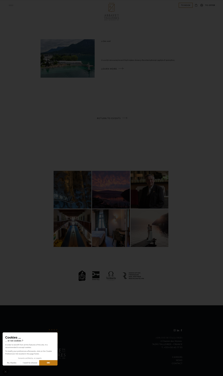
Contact (177, 363)
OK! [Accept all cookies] (48, 363)
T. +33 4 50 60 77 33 (171, 347)
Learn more (109, 68)
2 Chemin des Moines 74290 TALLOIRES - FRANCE (167, 340)
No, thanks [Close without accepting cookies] (11, 363)
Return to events (109, 118)
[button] (5, 371)
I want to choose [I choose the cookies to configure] (30, 363)
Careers (177, 357)
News (179, 360)
